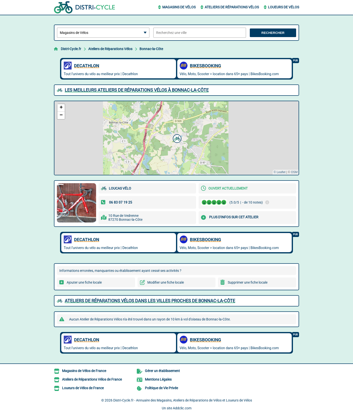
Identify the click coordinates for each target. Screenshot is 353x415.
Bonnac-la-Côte (151, 49)
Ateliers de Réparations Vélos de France (92, 379)
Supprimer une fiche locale (247, 282)
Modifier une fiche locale (165, 282)
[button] (176, 138)
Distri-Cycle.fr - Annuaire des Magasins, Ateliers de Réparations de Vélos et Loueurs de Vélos (182, 400)
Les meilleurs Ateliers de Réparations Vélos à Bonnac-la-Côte (137, 90)
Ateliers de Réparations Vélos (232, 7)
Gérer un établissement (162, 371)
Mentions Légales (158, 379)
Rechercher (272, 33)
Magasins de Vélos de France (84, 371)
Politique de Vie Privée (161, 388)
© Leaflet (279, 172)
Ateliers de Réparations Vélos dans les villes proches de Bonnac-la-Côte (150, 300)
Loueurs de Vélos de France (83, 388)
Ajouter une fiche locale (84, 282)
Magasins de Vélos (179, 7)
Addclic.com (182, 408)
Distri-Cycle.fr (71, 49)
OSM (294, 172)
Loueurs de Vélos (283, 7)
